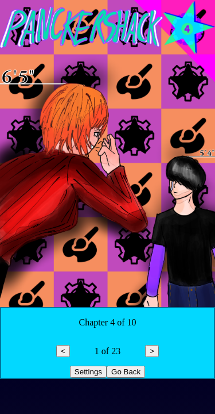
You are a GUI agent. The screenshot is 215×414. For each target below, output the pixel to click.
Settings (88, 371)
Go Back (125, 371)
